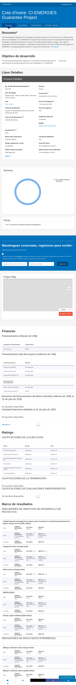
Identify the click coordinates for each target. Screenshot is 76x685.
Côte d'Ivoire (9, 104)
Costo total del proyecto (14, 117)
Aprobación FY (10, 130)
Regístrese (62, 264)
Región (41, 123)
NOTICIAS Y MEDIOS (51, 25)
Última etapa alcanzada (13, 150)
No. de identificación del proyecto (17, 86)
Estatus (41, 86)
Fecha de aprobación (12, 108)
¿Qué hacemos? (6, 4)
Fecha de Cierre (44, 143)
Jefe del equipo (10, 93)
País (6, 101)
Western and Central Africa (47, 126)
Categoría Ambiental (46, 137)
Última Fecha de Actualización (49, 150)
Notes (7, 156)
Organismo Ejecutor (46, 116)
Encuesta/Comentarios (67, 677)
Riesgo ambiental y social (14, 143)
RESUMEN (8, 25)
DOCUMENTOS (36, 25)
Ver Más (54, 47)
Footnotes (5, 425)
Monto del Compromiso (13, 137)
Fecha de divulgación (46, 101)
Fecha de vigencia (45, 108)
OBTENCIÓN (22, 25)
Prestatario (43, 93)
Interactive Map (65, 314)
